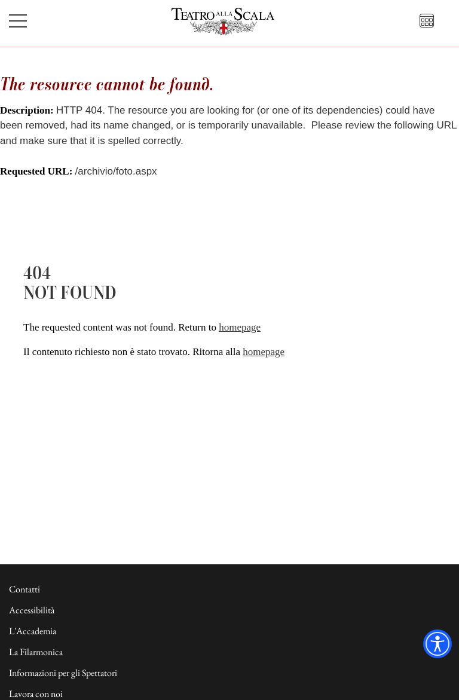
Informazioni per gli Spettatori (63, 673)
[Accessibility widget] (437, 643)
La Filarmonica (36, 652)
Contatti (24, 589)
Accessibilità (31, 610)
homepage (240, 327)
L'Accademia (32, 631)
